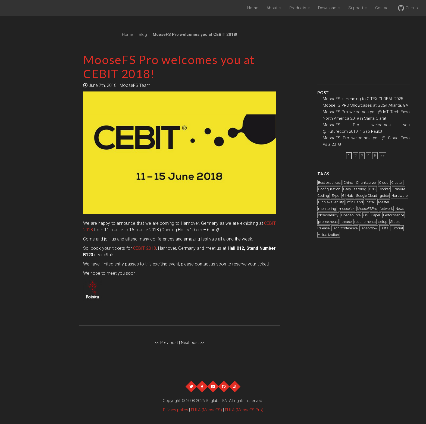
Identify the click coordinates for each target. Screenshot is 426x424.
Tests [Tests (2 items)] (384, 228)
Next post (190, 342)
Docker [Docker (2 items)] (384, 189)
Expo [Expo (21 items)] (335, 196)
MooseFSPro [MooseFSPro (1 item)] (367, 209)
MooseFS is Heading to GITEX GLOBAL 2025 (363, 98)
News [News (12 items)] (400, 209)
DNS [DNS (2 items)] (372, 189)
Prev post (169, 342)
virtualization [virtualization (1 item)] (328, 235)
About (274, 7)
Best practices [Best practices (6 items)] (329, 183)
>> (382, 155)
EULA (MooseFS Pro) (244, 409)
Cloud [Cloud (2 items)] (384, 183)
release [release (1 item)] (346, 222)
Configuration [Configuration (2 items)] (329, 189)
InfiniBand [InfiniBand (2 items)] (354, 202)
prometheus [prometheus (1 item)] (328, 222)
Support (357, 7)
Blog (143, 34)
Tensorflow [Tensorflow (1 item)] (368, 228)
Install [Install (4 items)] (370, 202)
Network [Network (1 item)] (386, 209)
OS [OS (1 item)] (365, 215)
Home (252, 7)
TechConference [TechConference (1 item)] (345, 228)
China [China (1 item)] (348, 183)
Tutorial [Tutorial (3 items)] (397, 228)
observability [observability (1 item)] (328, 215)
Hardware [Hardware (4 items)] (399, 196)
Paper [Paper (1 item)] (375, 215)
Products (299, 7)
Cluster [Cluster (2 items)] (397, 183)
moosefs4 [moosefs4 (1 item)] (347, 209)
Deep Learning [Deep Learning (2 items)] (354, 189)
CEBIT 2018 (144, 248)
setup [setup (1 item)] (382, 222)
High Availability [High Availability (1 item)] (331, 202)
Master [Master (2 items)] (383, 202)
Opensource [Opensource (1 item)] (351, 215)
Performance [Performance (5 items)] (393, 215)
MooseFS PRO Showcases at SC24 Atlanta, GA (365, 105)
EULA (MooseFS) (206, 409)
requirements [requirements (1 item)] (365, 222)
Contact (382, 7)
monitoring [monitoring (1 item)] (327, 209)
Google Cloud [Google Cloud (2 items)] (366, 196)
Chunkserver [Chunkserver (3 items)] (366, 183)
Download (329, 7)
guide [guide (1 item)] (384, 196)
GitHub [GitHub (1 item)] (347, 196)
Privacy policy (175, 409)
